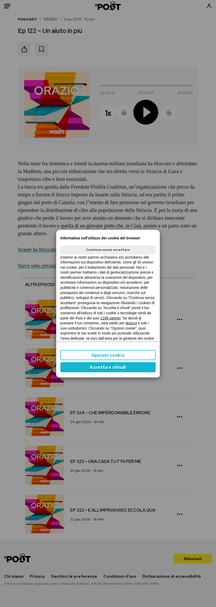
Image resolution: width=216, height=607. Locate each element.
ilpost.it (131, 323)
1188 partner (110, 318)
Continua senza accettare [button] (108, 250)
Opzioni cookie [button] (108, 355)
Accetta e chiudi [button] (108, 367)
